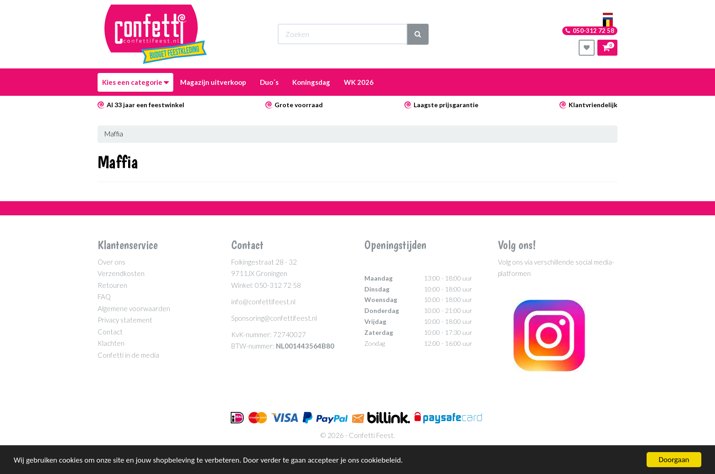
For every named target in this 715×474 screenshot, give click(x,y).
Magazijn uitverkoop (213, 82)
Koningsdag (311, 82)
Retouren (112, 285)
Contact (110, 332)
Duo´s (269, 82)
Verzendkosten (121, 273)
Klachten (111, 343)
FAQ (104, 296)
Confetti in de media (128, 355)
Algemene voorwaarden (134, 308)
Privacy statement (125, 320)
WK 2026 (358, 82)
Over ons (111, 262)
